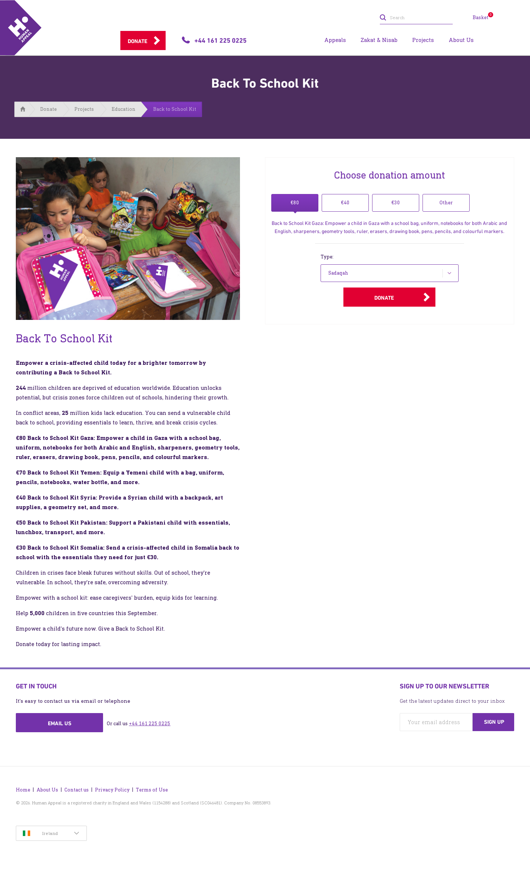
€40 (345, 203)
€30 (395, 203)
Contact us (76, 790)
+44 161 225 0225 (149, 723)
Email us (59, 723)
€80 (294, 203)
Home (23, 790)
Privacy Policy (112, 790)
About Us (47, 790)
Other (446, 203)
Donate (137, 41)
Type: (327, 257)
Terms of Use (152, 790)
